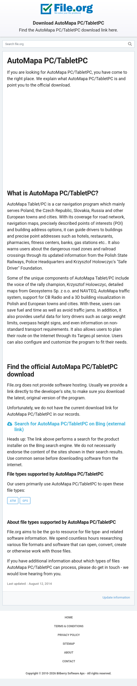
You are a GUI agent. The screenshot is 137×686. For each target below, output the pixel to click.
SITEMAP (69, 643)
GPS (25, 500)
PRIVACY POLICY (69, 635)
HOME (69, 617)
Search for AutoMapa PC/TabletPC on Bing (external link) (69, 426)
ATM (13, 500)
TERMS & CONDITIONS (69, 626)
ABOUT (68, 652)
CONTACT (68, 661)
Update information (116, 597)
